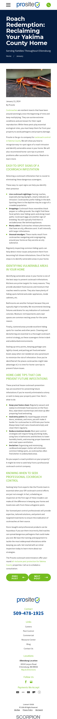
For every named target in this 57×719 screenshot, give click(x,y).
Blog (28, 644)
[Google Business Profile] (31, 681)
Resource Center (28, 639)
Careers (28, 626)
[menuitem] (17, 710)
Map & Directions (28, 669)
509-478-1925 (28, 613)
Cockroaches (11, 110)
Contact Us (28, 648)
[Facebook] (25, 681)
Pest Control (28, 631)
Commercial (28, 635)
